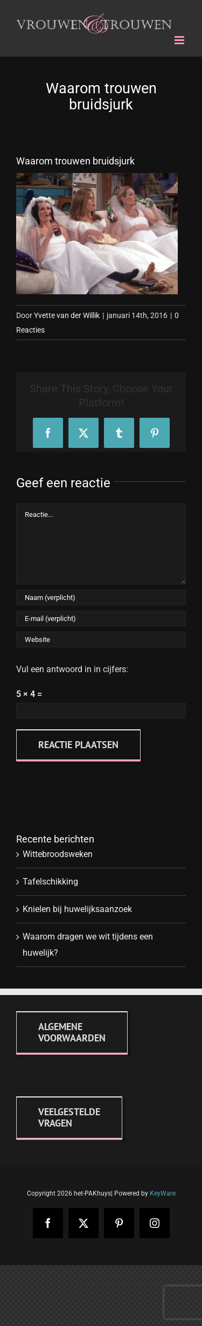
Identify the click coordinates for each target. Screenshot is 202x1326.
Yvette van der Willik (67, 315)
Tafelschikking (50, 881)
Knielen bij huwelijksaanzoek (77, 909)
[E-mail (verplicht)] (101, 618)
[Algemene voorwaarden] (72, 1032)
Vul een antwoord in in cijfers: (72, 669)
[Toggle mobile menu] (180, 40)
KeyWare (163, 1193)
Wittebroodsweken (58, 854)
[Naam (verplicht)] (101, 597)
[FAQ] (69, 1117)
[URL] (101, 639)
